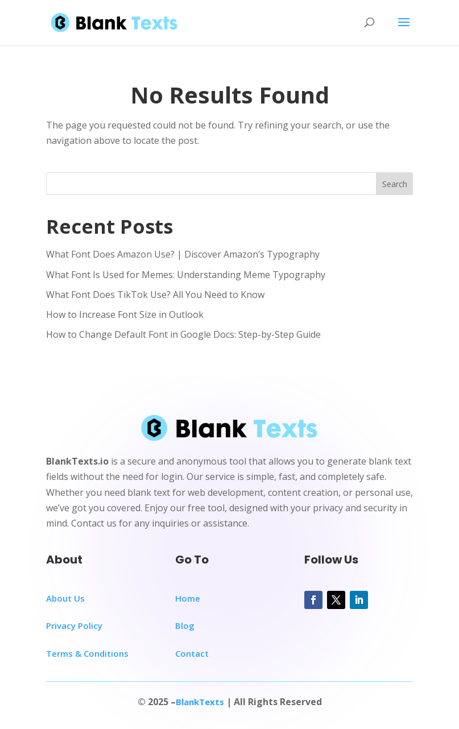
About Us (65, 598)
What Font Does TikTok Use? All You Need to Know (155, 294)
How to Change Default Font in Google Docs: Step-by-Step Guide (183, 334)
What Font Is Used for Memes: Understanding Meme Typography (185, 274)
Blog (185, 625)
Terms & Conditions (87, 653)
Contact (192, 653)
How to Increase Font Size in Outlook (125, 314)
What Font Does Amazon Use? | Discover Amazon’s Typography (183, 254)
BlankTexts (200, 701)
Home (187, 598)
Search (394, 184)
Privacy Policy (74, 625)
